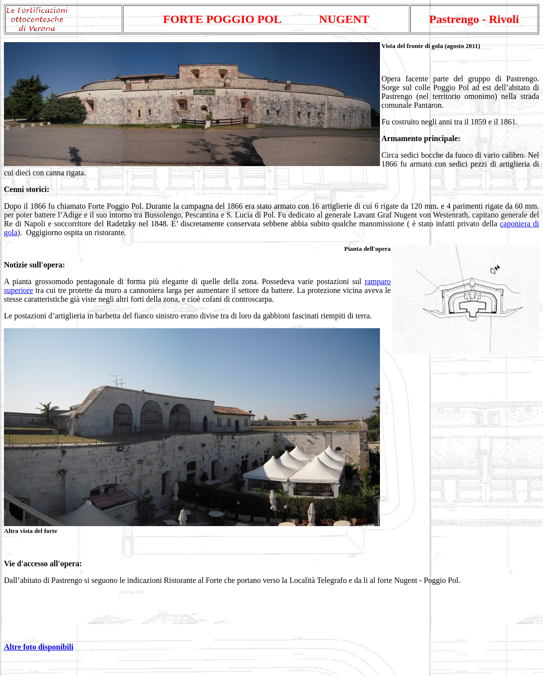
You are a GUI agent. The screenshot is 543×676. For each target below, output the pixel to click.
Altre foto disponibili (38, 647)
